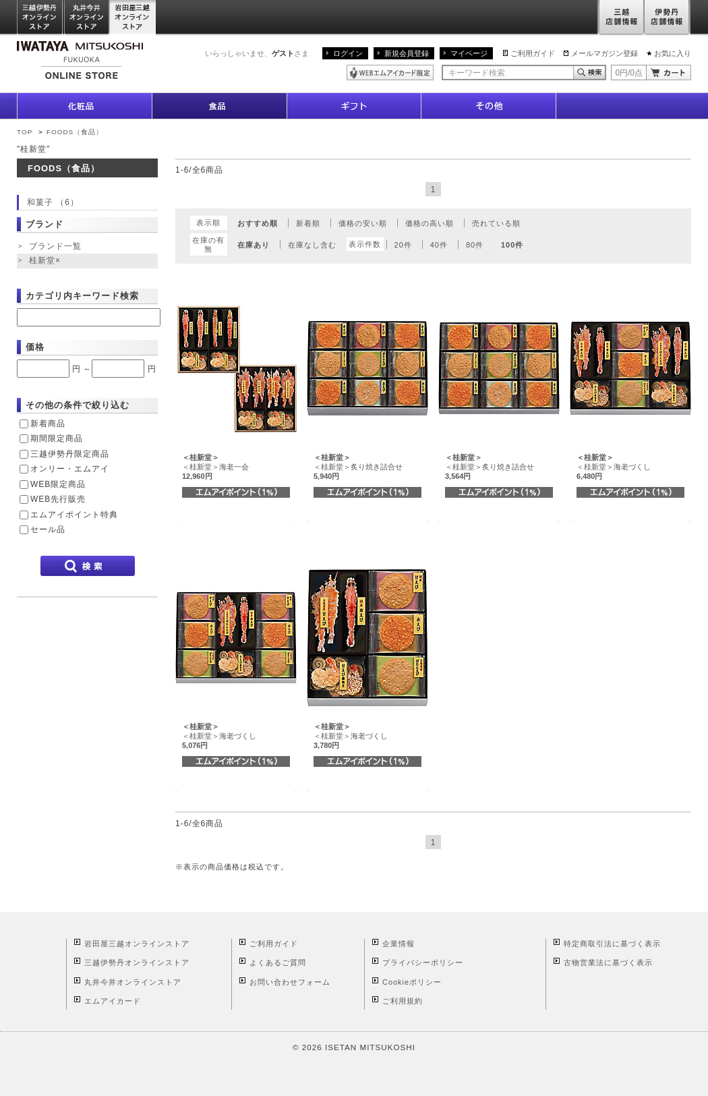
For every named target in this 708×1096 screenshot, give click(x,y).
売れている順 (496, 223)
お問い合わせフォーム (289, 982)
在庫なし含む (312, 245)
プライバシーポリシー (422, 962)
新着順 (308, 223)
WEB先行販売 (58, 499)
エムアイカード (112, 1001)
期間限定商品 (56, 438)
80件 (474, 245)
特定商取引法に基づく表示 (612, 944)
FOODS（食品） (75, 132)
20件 (403, 245)
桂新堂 (46, 261)
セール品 (47, 529)
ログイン (348, 53)
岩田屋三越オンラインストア (133, 18)
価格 (35, 347)
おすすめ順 (257, 223)
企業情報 (398, 944)
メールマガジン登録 (604, 53)
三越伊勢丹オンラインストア (40, 18)
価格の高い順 (429, 223)
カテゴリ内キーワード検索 (82, 296)
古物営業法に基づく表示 (608, 962)
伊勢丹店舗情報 (667, 18)
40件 (439, 245)
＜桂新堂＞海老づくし (614, 467)
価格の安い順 (362, 223)
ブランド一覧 (55, 246)
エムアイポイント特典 (74, 514)
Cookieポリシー (412, 982)
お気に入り (672, 53)
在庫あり (253, 245)
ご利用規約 (402, 1001)
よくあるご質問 (277, 962)
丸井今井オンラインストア (87, 18)
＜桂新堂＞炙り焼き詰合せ (358, 467)
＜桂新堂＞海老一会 (215, 467)
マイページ (469, 53)
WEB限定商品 (58, 484)
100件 (512, 245)
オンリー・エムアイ (69, 468)
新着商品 (47, 423)
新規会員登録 (406, 53)
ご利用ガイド (532, 53)
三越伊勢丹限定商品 (69, 454)
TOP (24, 132)
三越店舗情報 (620, 18)
